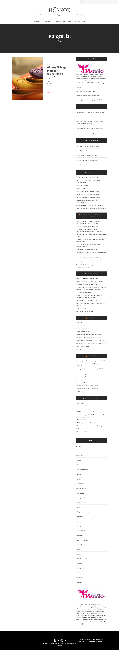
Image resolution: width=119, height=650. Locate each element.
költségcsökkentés (58, 88)
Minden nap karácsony (82, 329)
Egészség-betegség (82, 469)
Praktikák (79, 545)
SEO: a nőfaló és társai (82, 420)
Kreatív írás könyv (81, 374)
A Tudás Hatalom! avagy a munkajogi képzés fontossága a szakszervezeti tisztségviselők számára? (88, 260)
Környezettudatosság (82, 512)
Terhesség (79, 573)
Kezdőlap (37, 21)
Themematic (98, 641)
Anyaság (78, 446)
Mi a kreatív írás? (81, 377)
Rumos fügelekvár (81, 188)
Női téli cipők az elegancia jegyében (86, 133)
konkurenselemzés (52, 90)
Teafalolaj (79, 117)
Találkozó (79, 563)
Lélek (77, 521)
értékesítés (50, 88)
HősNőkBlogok (80, 493)
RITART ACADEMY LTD (95, 605)
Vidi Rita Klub (80, 21)
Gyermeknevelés (81, 488)
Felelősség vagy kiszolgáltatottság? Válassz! (89, 334)
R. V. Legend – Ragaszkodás (84, 292)
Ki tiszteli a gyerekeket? (83, 346)
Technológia (80, 568)
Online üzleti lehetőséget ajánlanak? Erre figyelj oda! (91, 343)
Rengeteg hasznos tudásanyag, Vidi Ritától (89, 100)
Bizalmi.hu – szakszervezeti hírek (92, 215)
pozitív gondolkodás (82, 540)
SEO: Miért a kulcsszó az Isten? (85, 412)
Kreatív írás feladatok (82, 383)
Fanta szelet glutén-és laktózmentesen (87, 194)
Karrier (78, 502)
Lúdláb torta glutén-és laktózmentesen (87, 191)
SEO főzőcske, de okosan (83, 429)
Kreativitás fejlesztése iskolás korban (87, 385)
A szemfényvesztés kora (83, 331)
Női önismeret (80, 530)
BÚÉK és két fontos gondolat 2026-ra (87, 300)
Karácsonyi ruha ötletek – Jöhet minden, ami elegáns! (91, 112)
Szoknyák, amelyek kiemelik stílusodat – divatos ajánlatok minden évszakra (90, 122)
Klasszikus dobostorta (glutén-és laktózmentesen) (91, 208)
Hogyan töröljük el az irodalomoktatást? (88, 278)
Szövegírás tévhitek (82, 409)
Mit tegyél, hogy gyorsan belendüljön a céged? (56, 72)
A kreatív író (79, 391)
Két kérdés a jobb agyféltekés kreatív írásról (88, 337)
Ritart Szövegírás (92, 398)
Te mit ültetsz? (80, 326)
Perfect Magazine (88, 641)
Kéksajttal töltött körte (83, 185)
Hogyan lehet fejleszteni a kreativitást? (87, 388)
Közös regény (80, 516)
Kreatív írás (92, 356)
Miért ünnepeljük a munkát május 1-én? (87, 226)
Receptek (79, 554)
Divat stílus (79, 465)
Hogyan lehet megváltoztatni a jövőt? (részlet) (89, 281)
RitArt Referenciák (81, 559)
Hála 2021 (79, 349)
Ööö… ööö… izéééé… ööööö (84, 311)
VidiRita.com (92, 318)
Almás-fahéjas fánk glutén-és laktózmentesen (89, 205)
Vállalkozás (50, 92)
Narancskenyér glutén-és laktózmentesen (88, 197)
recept (78, 549)
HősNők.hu (52, 83)
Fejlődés (78, 479)
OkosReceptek (92, 172)
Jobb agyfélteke (81, 498)
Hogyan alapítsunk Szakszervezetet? (86, 249)
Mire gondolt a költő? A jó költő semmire (88, 284)
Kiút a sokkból (80, 323)
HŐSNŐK (59, 10)
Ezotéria (78, 474)
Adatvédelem (68, 21)
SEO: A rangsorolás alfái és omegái (86, 423)
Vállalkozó (79, 577)
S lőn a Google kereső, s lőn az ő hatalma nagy (89, 426)
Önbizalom (79, 455)
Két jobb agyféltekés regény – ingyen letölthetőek (90, 361)
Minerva (78, 526)
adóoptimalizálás (58, 85)
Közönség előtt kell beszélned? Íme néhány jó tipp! (91, 340)
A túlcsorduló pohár (82, 308)
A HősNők (46, 21)
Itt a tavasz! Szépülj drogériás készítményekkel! (89, 128)
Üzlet (48, 64)
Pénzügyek (79, 535)
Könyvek (78, 507)
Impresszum (56, 21)
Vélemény (79, 582)
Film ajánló (79, 483)
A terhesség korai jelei (93, 146)
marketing (60, 90)
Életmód (78, 460)
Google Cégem (80, 403)
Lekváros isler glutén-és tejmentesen (87, 177)
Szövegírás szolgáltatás (83, 406)
